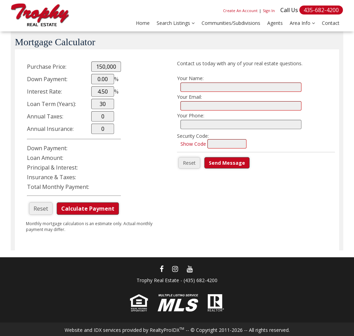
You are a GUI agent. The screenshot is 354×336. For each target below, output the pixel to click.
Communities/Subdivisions (231, 23)
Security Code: (193, 136)
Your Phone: (190, 115)
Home (143, 23)
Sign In (269, 10)
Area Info (302, 23)
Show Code (193, 144)
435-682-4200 (321, 10)
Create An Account (240, 10)
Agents (275, 23)
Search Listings (176, 23)
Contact (330, 23)
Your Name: (190, 78)
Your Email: (189, 97)
